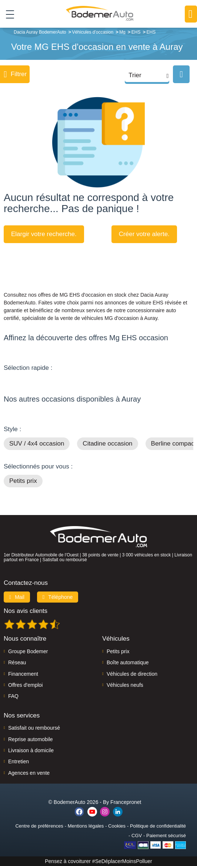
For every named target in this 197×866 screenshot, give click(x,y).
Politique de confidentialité (158, 826)
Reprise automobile (30, 739)
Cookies (117, 826)
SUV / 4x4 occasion (36, 443)
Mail (16, 597)
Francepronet (125, 802)
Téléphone (58, 597)
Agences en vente (29, 773)
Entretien (18, 761)
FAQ (13, 696)
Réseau (17, 662)
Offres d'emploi (25, 685)
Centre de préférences (39, 826)
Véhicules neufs (125, 685)
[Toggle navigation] (7, 14)
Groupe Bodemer (28, 651)
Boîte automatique (128, 662)
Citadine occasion (107, 443)
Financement (23, 674)
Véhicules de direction (132, 674)
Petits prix (23, 480)
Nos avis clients (25, 610)
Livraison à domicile (31, 750)
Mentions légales (86, 826)
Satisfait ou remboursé (34, 728)
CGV (136, 835)
